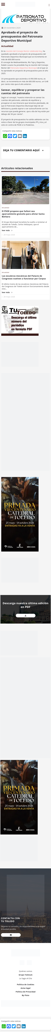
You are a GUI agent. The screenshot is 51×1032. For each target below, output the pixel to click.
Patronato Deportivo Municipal (23, 68)
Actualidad (7, 46)
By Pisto (25, 995)
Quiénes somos (25, 971)
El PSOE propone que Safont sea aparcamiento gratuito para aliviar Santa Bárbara (23, 214)
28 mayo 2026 (9, 235)
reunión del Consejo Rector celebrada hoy (24, 51)
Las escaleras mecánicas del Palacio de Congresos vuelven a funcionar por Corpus (24, 277)
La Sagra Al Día (25, 978)
